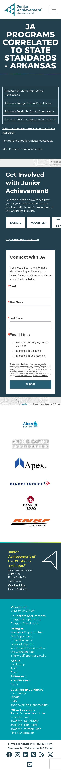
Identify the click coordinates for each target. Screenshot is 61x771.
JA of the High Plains (24, 724)
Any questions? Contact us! (22, 239)
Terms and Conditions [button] (21, 743)
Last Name (16, 318)
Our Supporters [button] (21, 636)
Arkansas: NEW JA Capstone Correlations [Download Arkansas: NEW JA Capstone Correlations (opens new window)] (30, 119)
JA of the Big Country (25, 721)
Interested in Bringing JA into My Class (32, 344)
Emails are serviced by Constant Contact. (31, 376)
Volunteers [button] (19, 607)
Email (13, 286)
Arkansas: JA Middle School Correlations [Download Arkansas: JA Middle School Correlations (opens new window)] (29, 111)
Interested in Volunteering (30, 355)
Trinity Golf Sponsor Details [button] (28, 655)
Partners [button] (17, 628)
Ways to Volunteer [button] (23, 610)
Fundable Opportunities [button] (26, 632)
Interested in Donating (28, 351)
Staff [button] (14, 668)
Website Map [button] (31, 748)
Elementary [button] (18, 693)
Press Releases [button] (20, 680)
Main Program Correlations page (22, 149)
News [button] (14, 684)
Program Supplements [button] (26, 619)
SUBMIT (30, 384)
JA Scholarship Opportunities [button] (29, 705)
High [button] (14, 700)
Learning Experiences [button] (27, 689)
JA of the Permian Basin (26, 728)
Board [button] (15, 672)
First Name (16, 302)
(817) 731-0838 (17, 588)
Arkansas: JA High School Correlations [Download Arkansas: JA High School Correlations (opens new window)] (28, 103)
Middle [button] (15, 697)
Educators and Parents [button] (28, 616)
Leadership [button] (18, 664)
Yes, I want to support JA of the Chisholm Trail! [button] (28, 650)
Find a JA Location (22, 732)
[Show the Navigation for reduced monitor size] (53, 9)
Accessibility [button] (15, 748)
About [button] (15, 661)
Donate (15, 222)
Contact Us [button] (16, 585)
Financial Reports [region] (22, 644)
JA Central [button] (47, 748)
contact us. (46, 140)
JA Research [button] (19, 676)
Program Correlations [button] (25, 623)
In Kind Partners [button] (21, 640)
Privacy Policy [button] (44, 743)
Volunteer (38, 222)
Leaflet (24, 404)
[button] (10, 754)
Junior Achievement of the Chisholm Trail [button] (28, 715)
